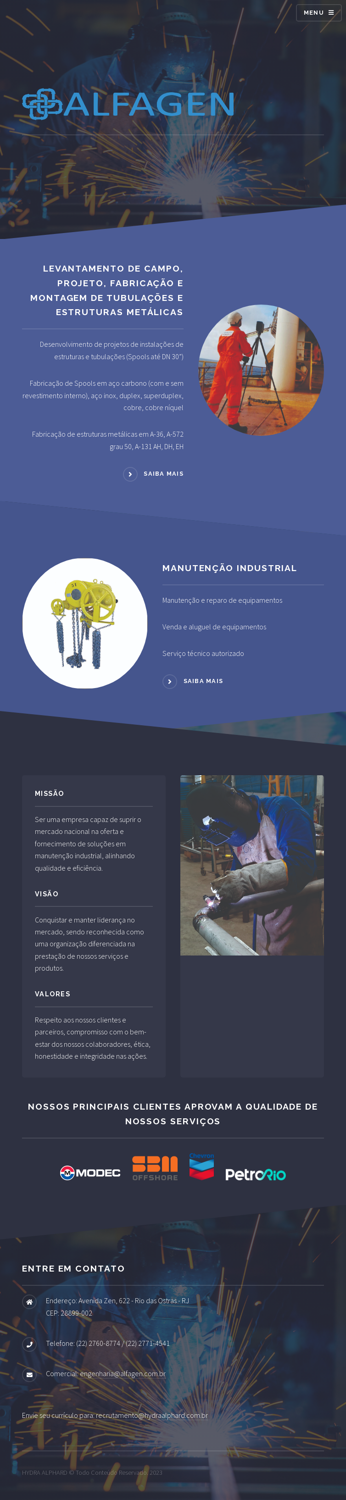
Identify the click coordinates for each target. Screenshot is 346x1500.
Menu (314, 12)
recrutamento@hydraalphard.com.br (152, 1415)
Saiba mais (164, 473)
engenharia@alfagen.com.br (123, 1373)
